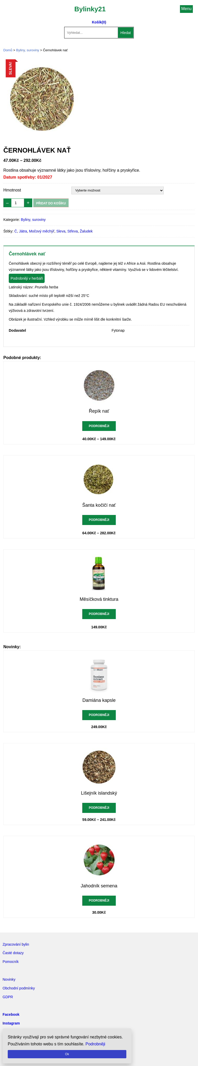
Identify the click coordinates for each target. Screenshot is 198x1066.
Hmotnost (12, 190)
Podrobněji (99, 426)
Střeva (72, 231)
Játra (23, 231)
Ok (67, 1054)
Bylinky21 (89, 9)
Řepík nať (99, 411)
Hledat (125, 33)
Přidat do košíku (51, 203)
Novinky (9, 979)
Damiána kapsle (99, 700)
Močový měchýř (41, 231)
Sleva (60, 231)
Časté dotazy (13, 953)
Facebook (11, 1014)
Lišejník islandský (99, 793)
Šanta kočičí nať (99, 505)
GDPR (8, 997)
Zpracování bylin (16, 944)
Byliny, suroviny (27, 50)
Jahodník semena (99, 885)
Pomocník (11, 962)
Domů (7, 50)
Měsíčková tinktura (99, 599)
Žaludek (86, 231)
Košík (97, 22)
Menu (186, 8)
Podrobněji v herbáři (27, 278)
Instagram (11, 1023)
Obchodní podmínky (19, 988)
